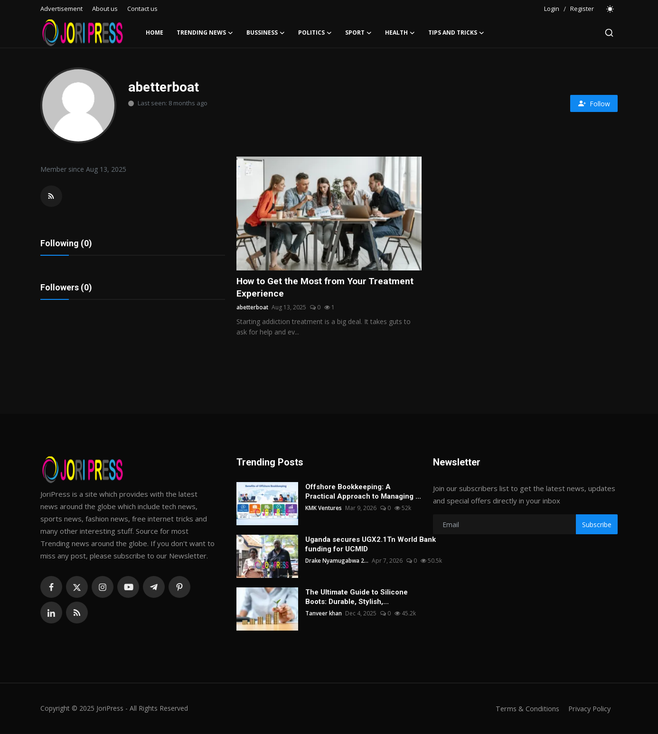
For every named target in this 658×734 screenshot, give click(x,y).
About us (105, 8)
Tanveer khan (323, 614)
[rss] (77, 613)
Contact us (142, 8)
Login (551, 8)
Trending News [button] (205, 33)
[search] (609, 32)
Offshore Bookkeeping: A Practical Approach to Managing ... (363, 492)
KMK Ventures (323, 508)
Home (154, 32)
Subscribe (596, 525)
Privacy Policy (588, 709)
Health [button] (400, 33)
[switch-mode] (610, 9)
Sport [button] (358, 33)
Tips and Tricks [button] (456, 33)
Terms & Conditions (524, 709)
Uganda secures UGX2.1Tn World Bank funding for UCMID (370, 545)
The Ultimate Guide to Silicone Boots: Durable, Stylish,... (356, 597)
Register (582, 8)
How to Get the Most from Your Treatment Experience (327, 287)
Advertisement (61, 8)
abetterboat (253, 308)
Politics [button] (315, 33)
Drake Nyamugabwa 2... (337, 561)
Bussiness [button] (265, 33)
